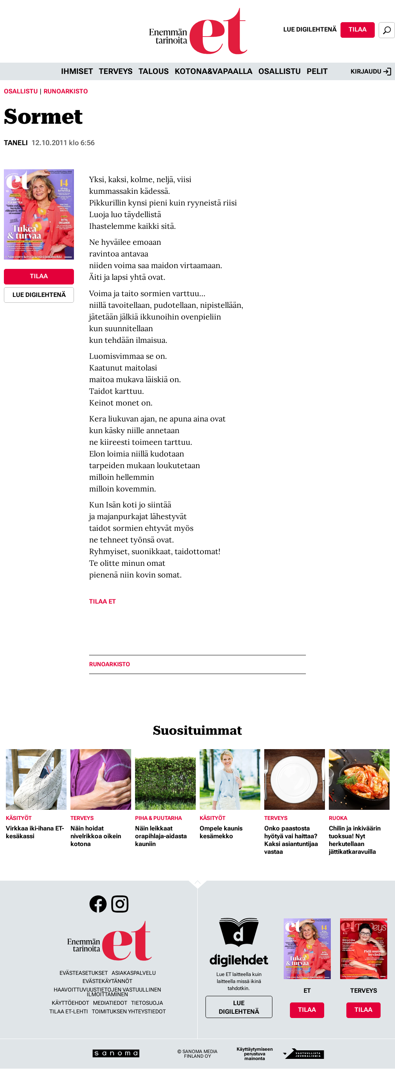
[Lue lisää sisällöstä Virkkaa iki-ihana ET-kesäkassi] (36, 779)
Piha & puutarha (158, 818)
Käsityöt (19, 818)
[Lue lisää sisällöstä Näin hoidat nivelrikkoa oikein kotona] (100, 779)
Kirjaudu (371, 71)
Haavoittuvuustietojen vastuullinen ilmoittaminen (107, 991)
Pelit (317, 71)
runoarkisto (109, 664)
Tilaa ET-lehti (68, 1011)
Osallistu (279, 71)
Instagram (119, 904)
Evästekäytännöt (107, 981)
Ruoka (338, 818)
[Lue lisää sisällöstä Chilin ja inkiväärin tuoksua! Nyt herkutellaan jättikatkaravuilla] (359, 779)
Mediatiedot (110, 1003)
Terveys (116, 71)
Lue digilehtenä (310, 29)
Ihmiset (77, 71)
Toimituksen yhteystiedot (129, 1011)
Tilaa (358, 29)
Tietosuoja (147, 1003)
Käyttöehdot (70, 1003)
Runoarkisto (66, 91)
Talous (154, 71)
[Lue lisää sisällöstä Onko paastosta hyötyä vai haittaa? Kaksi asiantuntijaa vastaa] (294, 779)
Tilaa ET (102, 601)
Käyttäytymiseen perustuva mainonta (255, 1053)
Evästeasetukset (84, 973)
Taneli (16, 143)
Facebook (98, 904)
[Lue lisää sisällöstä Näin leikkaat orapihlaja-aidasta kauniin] (165, 779)
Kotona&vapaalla (214, 71)
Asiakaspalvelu (134, 973)
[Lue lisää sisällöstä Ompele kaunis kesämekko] (230, 779)
